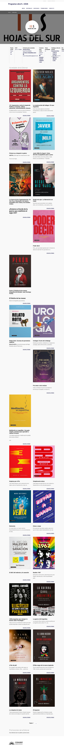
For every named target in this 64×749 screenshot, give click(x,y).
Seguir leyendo (26, 115)
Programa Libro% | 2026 (18, 4)
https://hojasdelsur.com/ (30, 52)
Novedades (36, 8)
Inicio (23, 8)
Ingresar (44, 0)
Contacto (51, 8)
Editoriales (29, 8)
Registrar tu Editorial (51, 0)
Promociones (44, 8)
